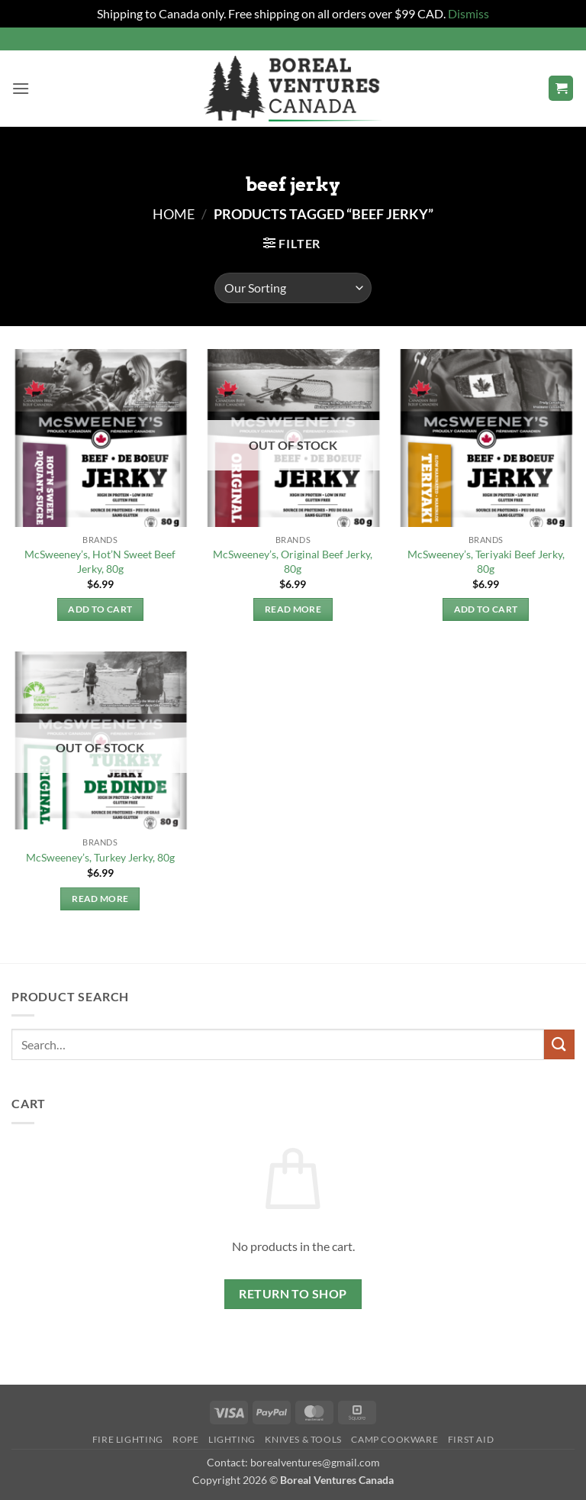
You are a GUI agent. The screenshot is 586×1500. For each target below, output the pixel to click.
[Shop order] (292, 288)
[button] (20, 88)
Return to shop (293, 1294)
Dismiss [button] (468, 13)
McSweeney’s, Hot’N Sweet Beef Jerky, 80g (99, 561)
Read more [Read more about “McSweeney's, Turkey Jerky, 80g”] (100, 899)
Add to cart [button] (100, 609)
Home (174, 213)
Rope (185, 1439)
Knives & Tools (303, 1439)
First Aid (471, 1439)
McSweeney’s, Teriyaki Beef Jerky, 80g (486, 561)
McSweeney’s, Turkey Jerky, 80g (100, 857)
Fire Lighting (127, 1439)
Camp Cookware (394, 1439)
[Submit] (559, 1044)
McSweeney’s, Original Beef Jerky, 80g (292, 561)
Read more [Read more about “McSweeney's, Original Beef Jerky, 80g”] (293, 609)
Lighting (232, 1439)
